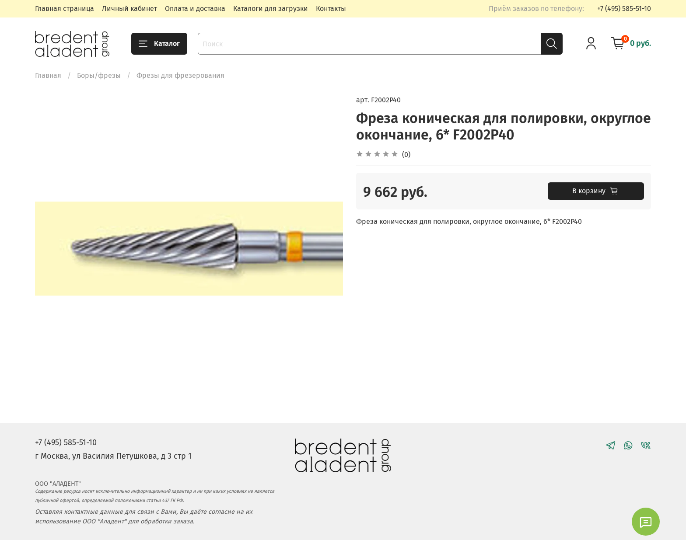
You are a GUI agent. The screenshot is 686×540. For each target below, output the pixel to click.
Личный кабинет (129, 8)
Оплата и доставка (195, 8)
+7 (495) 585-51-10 (624, 8)
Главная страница (64, 8)
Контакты (331, 8)
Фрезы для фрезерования (180, 75)
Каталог (159, 43)
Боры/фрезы (99, 75)
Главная (48, 75)
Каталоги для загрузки (270, 8)
